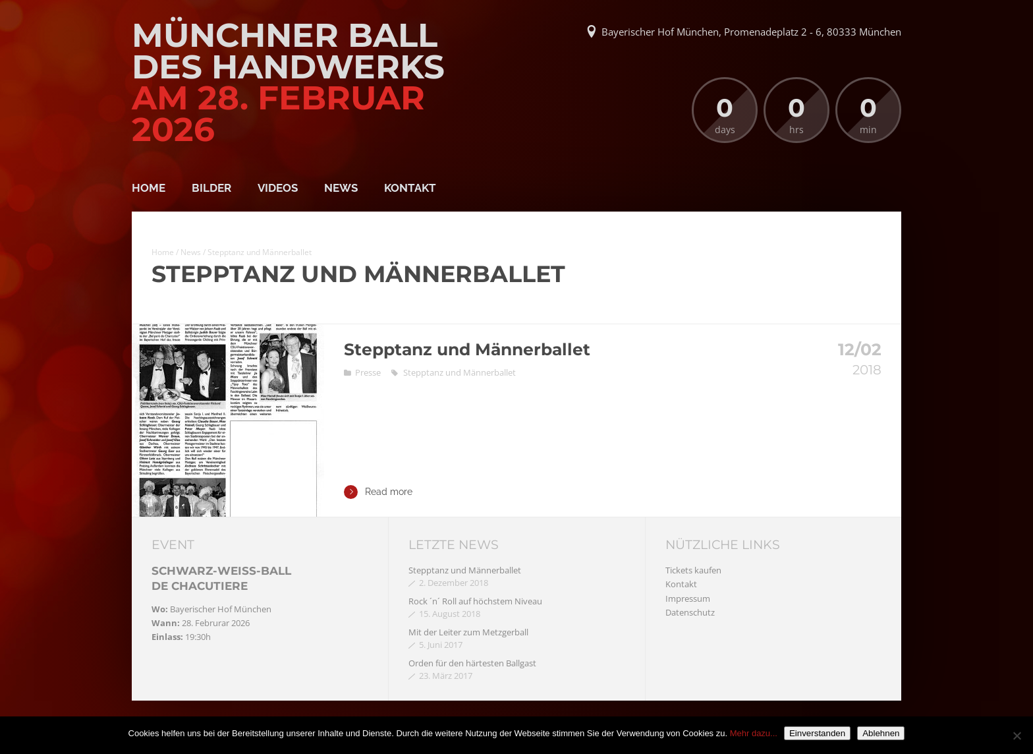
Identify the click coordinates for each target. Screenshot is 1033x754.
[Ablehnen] (1016, 735)
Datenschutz (690, 612)
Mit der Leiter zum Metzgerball (468, 632)
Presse (368, 372)
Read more (378, 492)
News (341, 187)
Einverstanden (817, 733)
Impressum (687, 598)
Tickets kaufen (693, 570)
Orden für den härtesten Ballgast (472, 663)
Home (148, 187)
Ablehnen (880, 733)
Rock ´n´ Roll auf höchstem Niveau (475, 601)
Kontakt (410, 187)
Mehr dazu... (753, 733)
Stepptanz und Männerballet (467, 349)
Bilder (211, 187)
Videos (278, 187)
